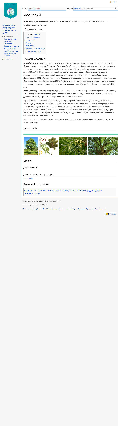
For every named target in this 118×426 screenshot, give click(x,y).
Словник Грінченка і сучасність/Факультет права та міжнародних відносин (70, 190)
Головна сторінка (9, 25)
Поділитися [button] (8, 59)
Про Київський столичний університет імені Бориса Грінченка (64, 209)
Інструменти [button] (8, 36)
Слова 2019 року (32, 193)
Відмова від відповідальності (96, 209)
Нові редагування (9, 28)
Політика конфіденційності (32, 209)
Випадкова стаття (9, 30)
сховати (37, 34)
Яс (35, 190)
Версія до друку (10, 48)
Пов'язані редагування (8, 42)
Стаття (24, 9)
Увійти (114, 2)
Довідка (5, 33)
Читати (70, 9)
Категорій (28, 190)
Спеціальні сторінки (11, 46)
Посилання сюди (10, 39)
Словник (27, 178)
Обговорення (34, 9)
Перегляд (78, 9)
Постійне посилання (11, 51)
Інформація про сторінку (10, 54)
